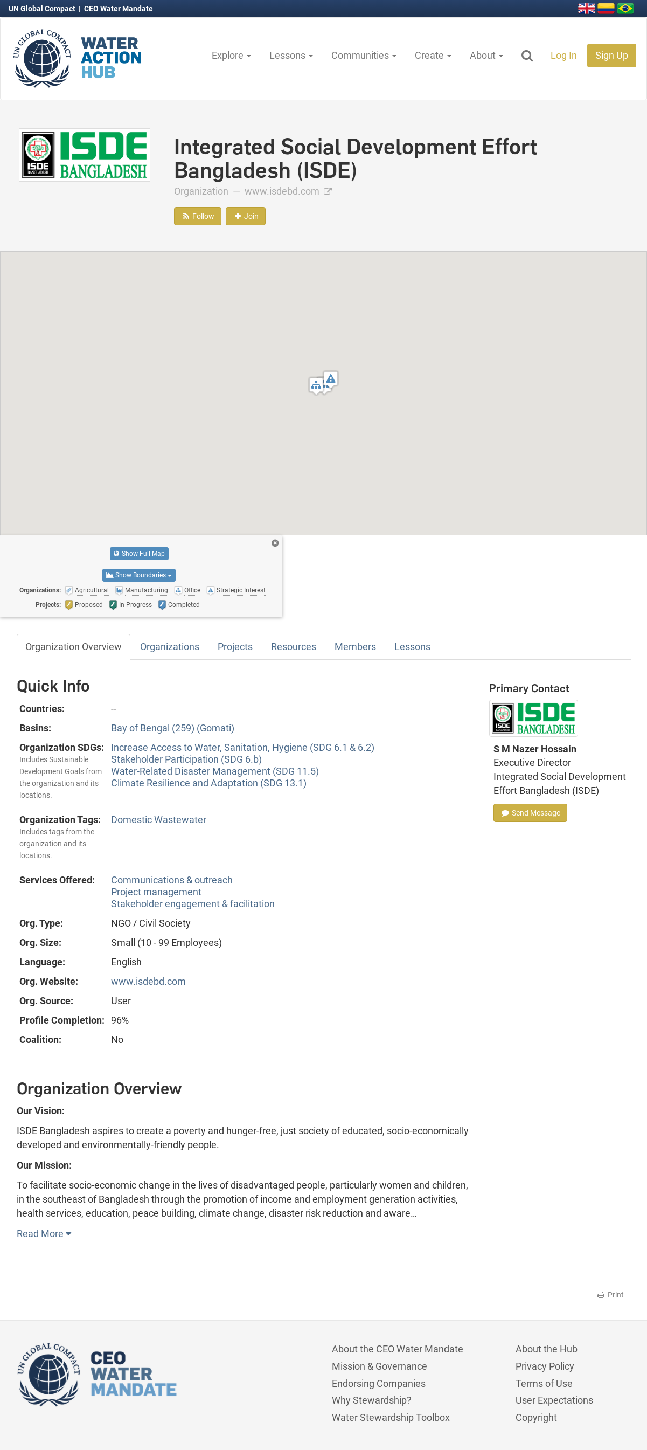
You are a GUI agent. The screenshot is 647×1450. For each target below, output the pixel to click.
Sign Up (611, 55)
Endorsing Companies (379, 1383)
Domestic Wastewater (158, 819)
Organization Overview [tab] (73, 646)
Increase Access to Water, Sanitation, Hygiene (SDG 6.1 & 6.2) (242, 747)
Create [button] (433, 55)
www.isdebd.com (288, 191)
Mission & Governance (379, 1366)
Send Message (530, 813)
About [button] (486, 55)
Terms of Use (544, 1383)
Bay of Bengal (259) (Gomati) (172, 728)
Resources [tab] (293, 646)
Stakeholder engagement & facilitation (193, 903)
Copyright (536, 1417)
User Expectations (554, 1400)
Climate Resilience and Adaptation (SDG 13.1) (209, 783)
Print (610, 1294)
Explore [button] (231, 55)
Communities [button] (363, 55)
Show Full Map (139, 553)
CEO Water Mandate (118, 8)
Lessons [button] (291, 55)
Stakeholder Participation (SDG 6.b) (186, 759)
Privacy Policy (545, 1366)
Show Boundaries (139, 575)
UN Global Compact (43, 8)
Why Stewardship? (372, 1400)
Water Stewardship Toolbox (391, 1417)
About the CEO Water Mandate (397, 1349)
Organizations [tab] (169, 646)
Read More (44, 1233)
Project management (156, 891)
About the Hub (547, 1349)
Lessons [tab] (412, 646)
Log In (564, 55)
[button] (316, 386)
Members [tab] (355, 646)
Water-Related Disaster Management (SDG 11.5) (215, 771)
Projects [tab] (235, 646)
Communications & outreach (172, 880)
